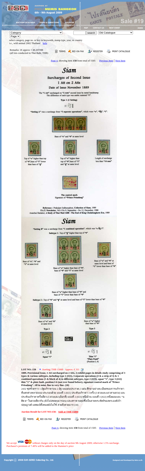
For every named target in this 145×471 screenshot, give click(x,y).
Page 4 (54, 60)
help (45, 43)
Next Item (120, 60)
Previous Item (106, 60)
